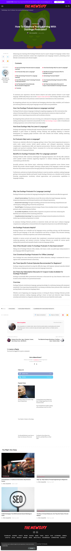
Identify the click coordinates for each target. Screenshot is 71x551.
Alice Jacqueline (33, 284)
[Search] (69, 6)
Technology (35, 274)
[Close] (69, 2)
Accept (17, 547)
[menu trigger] (2, 6)
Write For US (59, 2)
